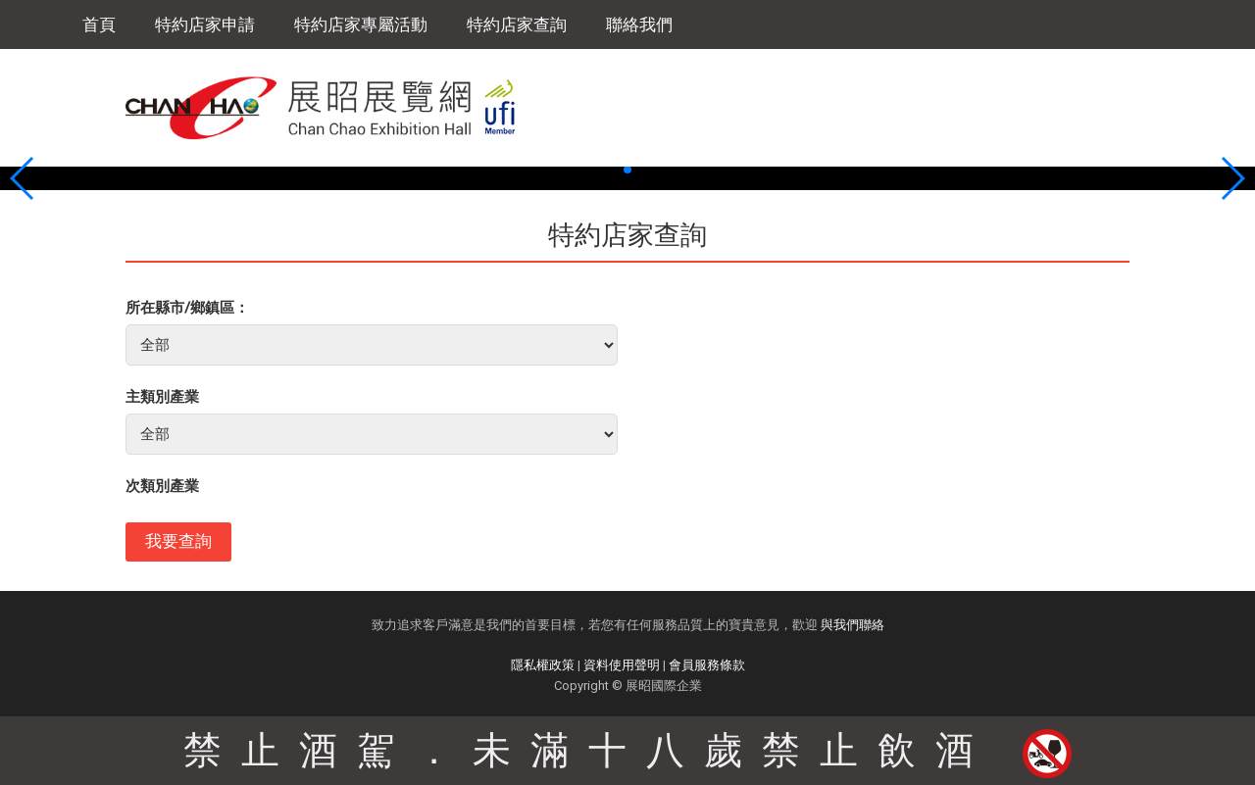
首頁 (99, 24)
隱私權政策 (543, 665)
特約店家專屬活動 (360, 24)
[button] (612, 169)
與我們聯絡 (852, 624)
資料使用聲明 (621, 665)
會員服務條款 (707, 665)
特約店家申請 (205, 24)
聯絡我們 (639, 24)
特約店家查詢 (517, 24)
